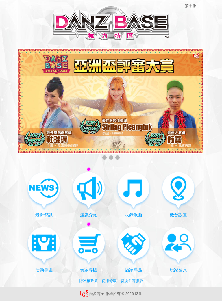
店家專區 (133, 249)
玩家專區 (89, 247)
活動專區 (44, 249)
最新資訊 (44, 194)
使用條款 (109, 280)
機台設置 (178, 194)
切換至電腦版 (132, 280)
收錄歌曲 (133, 194)
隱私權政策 (88, 280)
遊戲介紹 (89, 192)
